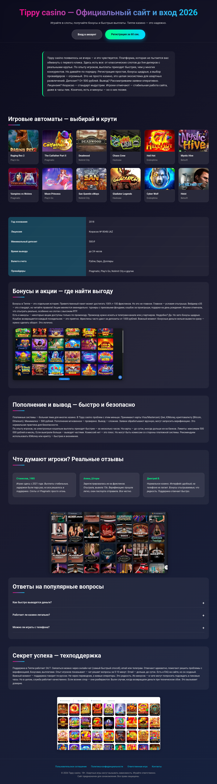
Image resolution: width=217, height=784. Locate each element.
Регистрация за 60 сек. (125, 34)
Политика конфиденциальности (107, 766)
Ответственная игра (137, 766)
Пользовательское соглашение (71, 766)
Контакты (157, 766)
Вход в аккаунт (87, 34)
